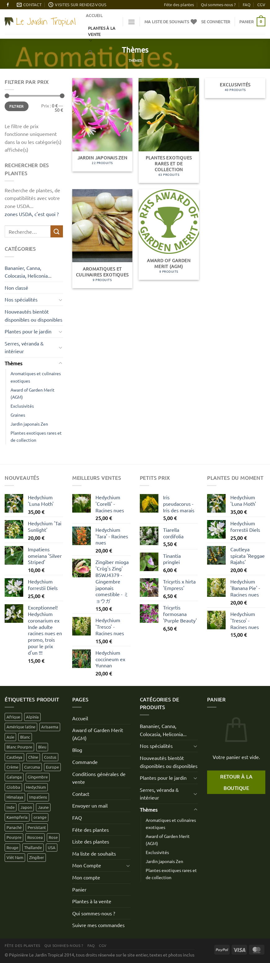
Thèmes (13, 363)
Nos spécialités (21, 299)
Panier (79, 889)
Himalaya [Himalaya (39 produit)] (15, 797)
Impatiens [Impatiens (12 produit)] (38, 797)
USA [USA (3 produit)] (51, 847)
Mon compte (86, 877)
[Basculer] (60, 299)
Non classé (16, 287)
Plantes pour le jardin (28, 331)
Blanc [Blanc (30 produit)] (25, 737)
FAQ (246, 4)
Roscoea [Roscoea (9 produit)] (35, 837)
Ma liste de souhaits (94, 853)
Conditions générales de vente (99, 778)
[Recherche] (90, 53)
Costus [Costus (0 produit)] (50, 757)
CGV (261, 4)
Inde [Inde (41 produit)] (11, 807)
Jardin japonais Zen (29, 424)
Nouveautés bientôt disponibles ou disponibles (33, 315)
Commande (85, 762)
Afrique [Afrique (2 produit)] (13, 716)
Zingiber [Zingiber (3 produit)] (36, 857)
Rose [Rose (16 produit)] (53, 837)
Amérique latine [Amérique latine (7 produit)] (21, 726)
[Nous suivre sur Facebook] (8, 5)
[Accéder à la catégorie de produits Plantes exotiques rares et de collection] (169, 130)
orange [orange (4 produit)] (39, 817)
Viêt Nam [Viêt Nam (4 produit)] (15, 857)
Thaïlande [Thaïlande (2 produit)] (33, 847)
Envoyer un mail (90, 805)
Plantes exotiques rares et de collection (36, 436)
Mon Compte (86, 865)
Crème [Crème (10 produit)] (12, 767)
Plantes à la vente (91, 901)
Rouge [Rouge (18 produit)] (12, 847)
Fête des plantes (179, 4)
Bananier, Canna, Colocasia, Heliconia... (28, 272)
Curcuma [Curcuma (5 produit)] (32, 767)
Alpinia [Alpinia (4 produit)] (32, 716)
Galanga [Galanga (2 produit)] (14, 776)
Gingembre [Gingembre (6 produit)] (38, 776)
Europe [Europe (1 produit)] (52, 767)
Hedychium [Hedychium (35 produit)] (36, 787)
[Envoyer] (57, 231)
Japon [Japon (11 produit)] (26, 807)
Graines (18, 415)
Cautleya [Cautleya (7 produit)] (14, 757)
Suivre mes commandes (98, 925)
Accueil (94, 15)
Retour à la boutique (236, 782)
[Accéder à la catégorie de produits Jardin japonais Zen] (102, 124)
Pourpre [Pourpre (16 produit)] (14, 837)
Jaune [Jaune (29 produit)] (43, 807)
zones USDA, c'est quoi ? (32, 214)
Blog (77, 750)
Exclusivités (22, 406)
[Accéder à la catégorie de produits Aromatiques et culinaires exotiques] (102, 238)
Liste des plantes (90, 841)
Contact (80, 794)
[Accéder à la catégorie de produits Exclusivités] (235, 88)
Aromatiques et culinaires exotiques (36, 377)
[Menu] (131, 21)
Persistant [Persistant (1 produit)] (37, 827)
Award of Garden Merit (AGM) (33, 393)
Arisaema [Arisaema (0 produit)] (49, 726)
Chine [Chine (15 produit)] (33, 757)
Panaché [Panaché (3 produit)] (14, 827)
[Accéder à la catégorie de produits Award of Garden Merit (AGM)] (169, 234)
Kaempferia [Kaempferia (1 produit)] (17, 817)
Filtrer (16, 106)
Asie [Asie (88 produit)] (10, 737)
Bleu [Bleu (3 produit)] (42, 746)
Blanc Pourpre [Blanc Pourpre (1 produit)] (19, 746)
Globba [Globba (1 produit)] (13, 787)
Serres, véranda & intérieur (24, 347)
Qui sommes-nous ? (218, 4)
